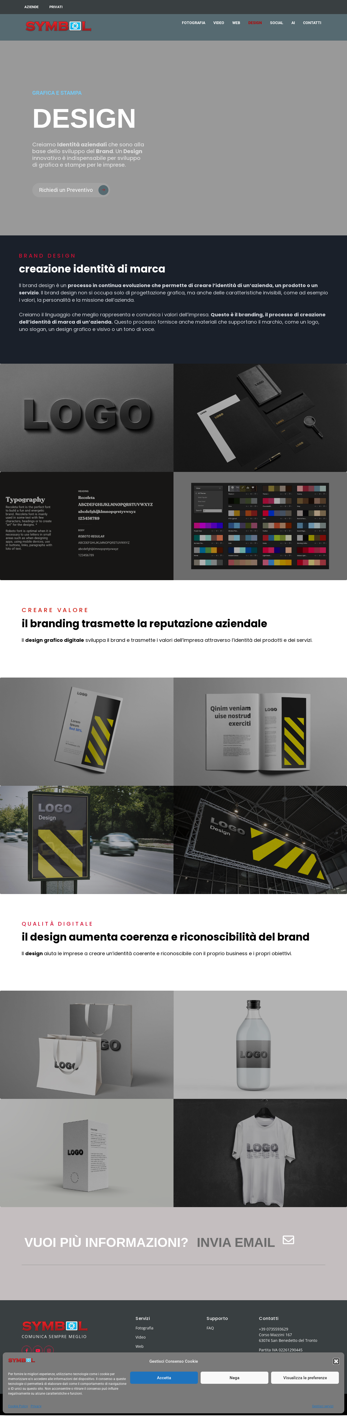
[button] (336, 1361)
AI (293, 23)
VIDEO (218, 23)
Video (141, 1337)
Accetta (164, 1377)
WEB (236, 23)
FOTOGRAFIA (193, 23)
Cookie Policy (18, 1406)
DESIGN (255, 23)
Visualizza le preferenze (305, 1377)
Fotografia (144, 1328)
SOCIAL (276, 23)
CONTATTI (312, 23)
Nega (234, 1377)
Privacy (36, 1406)
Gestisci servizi (322, 1406)
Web (140, 1346)
